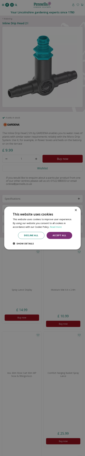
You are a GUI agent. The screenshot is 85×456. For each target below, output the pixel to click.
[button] (23, 243)
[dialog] (42, 227)
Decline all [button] (31, 235)
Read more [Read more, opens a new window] (56, 226)
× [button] (76, 210)
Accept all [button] (59, 235)
